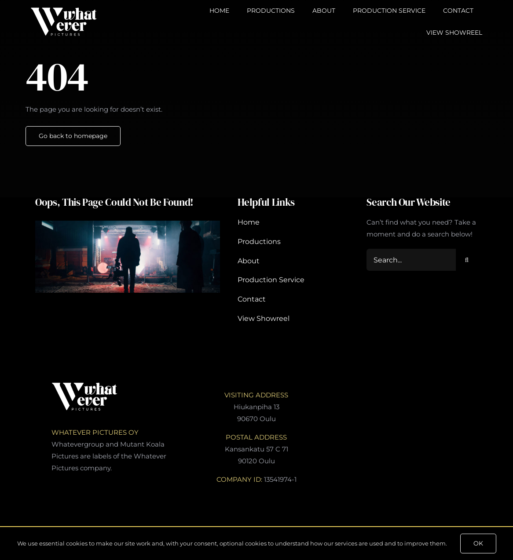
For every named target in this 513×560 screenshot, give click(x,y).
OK (478, 543)
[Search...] (411, 260)
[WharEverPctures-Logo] (64, 10)
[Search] (467, 260)
